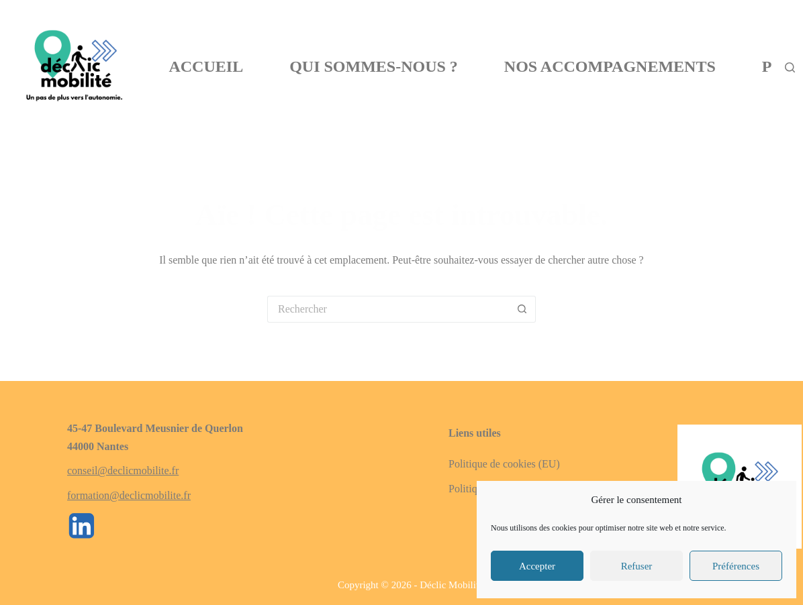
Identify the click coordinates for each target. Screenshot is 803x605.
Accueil (206, 66)
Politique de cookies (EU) (504, 464)
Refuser (637, 566)
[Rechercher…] (388, 309)
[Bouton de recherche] (522, 309)
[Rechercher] (790, 67)
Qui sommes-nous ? (373, 66)
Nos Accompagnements (610, 66)
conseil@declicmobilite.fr (123, 470)
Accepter (537, 566)
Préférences (735, 566)
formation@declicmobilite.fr (129, 495)
